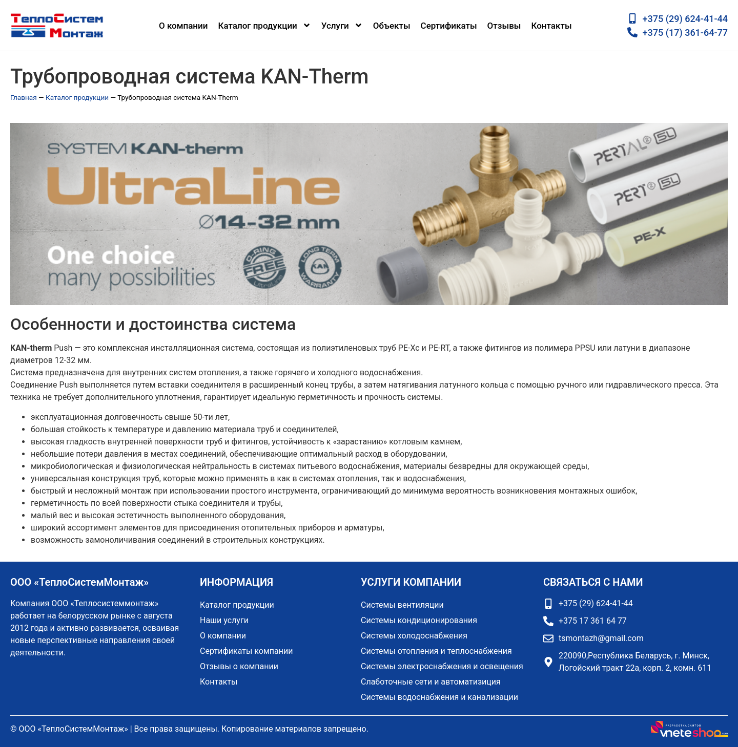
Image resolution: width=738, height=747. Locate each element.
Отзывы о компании (239, 666)
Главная (23, 97)
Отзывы (504, 25)
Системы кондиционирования (419, 620)
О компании (183, 25)
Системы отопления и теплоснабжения (436, 651)
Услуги (342, 25)
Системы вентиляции (402, 605)
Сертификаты (449, 25)
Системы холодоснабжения (414, 636)
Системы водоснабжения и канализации (439, 697)
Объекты (392, 25)
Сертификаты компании (246, 651)
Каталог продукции (264, 25)
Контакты (551, 25)
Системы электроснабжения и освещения (442, 666)
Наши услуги (224, 620)
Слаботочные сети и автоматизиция (431, 682)
